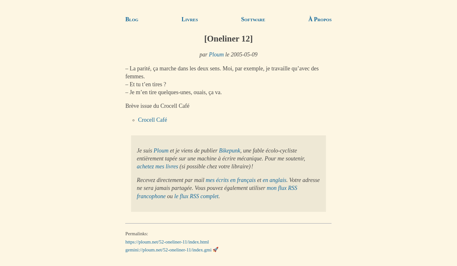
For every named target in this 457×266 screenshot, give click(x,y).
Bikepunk (229, 150)
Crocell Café (152, 120)
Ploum (216, 54)
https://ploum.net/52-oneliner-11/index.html (167, 241)
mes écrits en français (230, 180)
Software (253, 19)
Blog (131, 19)
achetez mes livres (157, 166)
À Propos (320, 19)
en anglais (275, 180)
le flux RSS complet (196, 196)
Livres (190, 19)
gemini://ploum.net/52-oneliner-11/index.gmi (168, 249)
